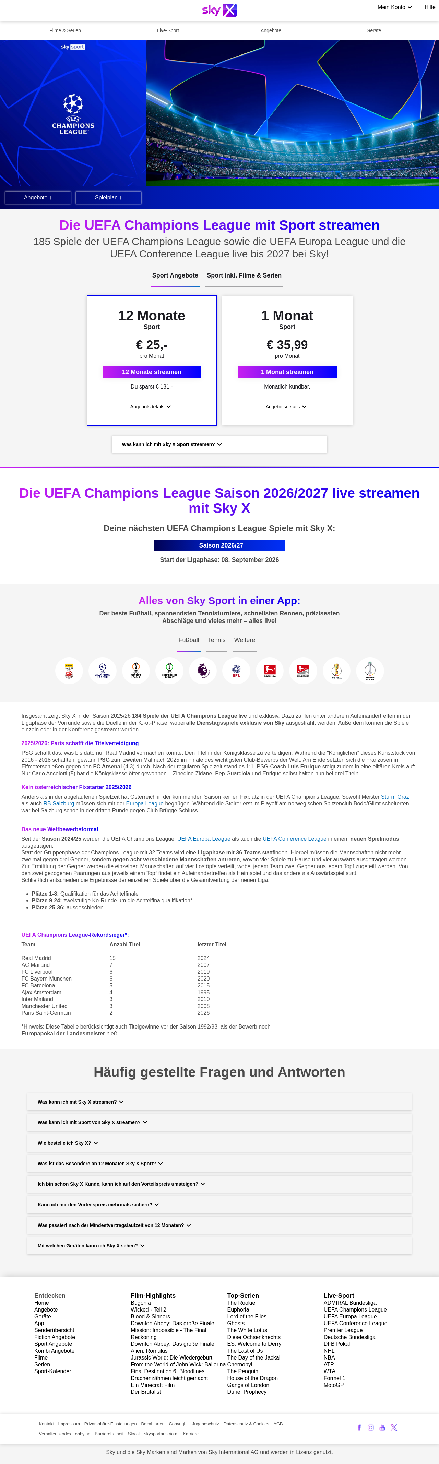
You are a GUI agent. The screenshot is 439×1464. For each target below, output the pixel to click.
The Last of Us (245, 1352)
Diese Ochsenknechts (254, 1338)
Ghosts (236, 1325)
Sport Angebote (53, 1345)
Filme (41, 1359)
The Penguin (243, 1373)
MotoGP (334, 1386)
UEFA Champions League (355, 1311)
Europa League (145, 805)
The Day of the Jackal (254, 1359)
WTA (329, 1373)
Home (41, 1304)
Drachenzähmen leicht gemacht (169, 1379)
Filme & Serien (65, 30)
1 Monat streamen (287, 372)
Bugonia (141, 1304)
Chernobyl (239, 1366)
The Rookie (241, 1304)
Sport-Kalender (52, 1373)
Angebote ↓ (38, 197)
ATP (329, 1366)
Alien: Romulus (149, 1352)
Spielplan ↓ (108, 197)
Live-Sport (168, 30)
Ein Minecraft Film (153, 1386)
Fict (38, 1338)
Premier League (343, 1331)
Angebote (271, 30)
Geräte (374, 30)
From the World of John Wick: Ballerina (178, 1366)
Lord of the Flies (247, 1318)
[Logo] (219, 10)
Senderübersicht (54, 1331)
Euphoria (238, 1311)
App (39, 1325)
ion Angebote (59, 1338)
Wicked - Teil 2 (148, 1311)
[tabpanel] (219, 376)
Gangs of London (248, 1386)
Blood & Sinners (150, 1318)
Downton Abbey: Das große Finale (172, 1325)
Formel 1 (334, 1379)
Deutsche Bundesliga (350, 1338)
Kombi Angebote (54, 1352)
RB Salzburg (59, 805)
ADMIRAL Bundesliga (350, 1304)
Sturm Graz (395, 798)
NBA (329, 1359)
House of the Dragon (252, 1379)
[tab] (175, 279)
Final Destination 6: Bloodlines (167, 1373)
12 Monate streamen (151, 372)
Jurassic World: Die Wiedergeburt (171, 1359)
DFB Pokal (337, 1345)
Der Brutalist (146, 1393)
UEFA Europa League (350, 1318)
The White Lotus (247, 1331)
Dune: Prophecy (247, 1393)
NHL (329, 1352)
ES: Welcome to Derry (254, 1345)
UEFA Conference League (356, 1325)
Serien (42, 1366)
